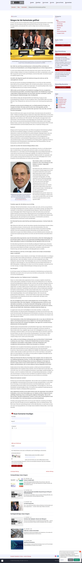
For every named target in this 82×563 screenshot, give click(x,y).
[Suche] (63, 43)
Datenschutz (57, 560)
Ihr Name (13, 416)
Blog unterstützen (68, 2)
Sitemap (29, 556)
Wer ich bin (52, 2)
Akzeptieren (77, 559)
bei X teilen (60, 97)
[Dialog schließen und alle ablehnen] (80, 551)
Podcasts (59, 27)
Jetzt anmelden (62, 87)
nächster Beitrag (49, 471)
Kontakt (12, 556)
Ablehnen (70, 559)
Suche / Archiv (23, 556)
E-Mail (12, 445)
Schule (58, 29)
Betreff (13, 421)
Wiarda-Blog (38, 2)
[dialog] (70, 556)
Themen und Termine (59, 2)
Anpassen (62, 559)
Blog (19, 7)
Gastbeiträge (60, 23)
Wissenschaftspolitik (61, 31)
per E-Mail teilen (61, 107)
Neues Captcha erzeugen (11, 458)
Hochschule (24, 7)
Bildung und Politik (61, 21)
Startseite (32, 2)
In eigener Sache (60, 33)
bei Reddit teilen (61, 104)
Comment (13, 426)
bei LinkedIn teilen (62, 101)
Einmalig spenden (63, 70)
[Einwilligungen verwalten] (2, 561)
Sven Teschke (19, 199)
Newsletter (17, 556)
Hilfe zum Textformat (16, 443)
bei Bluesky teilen (62, 102)
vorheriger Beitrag (14, 471)
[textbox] (31, 435)
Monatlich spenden (63, 54)
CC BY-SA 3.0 (24, 199)
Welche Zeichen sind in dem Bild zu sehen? (34, 455)
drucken (60, 105)
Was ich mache (45, 2)
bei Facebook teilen (62, 99)
